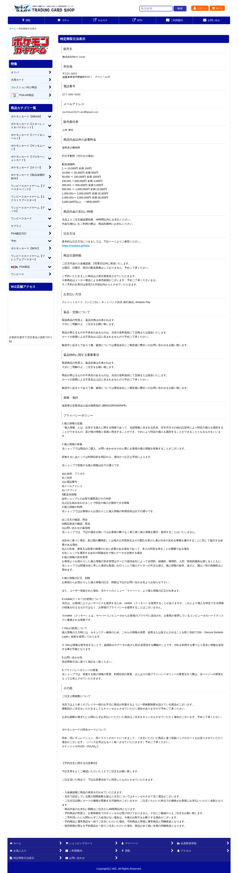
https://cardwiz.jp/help (75, 245)
